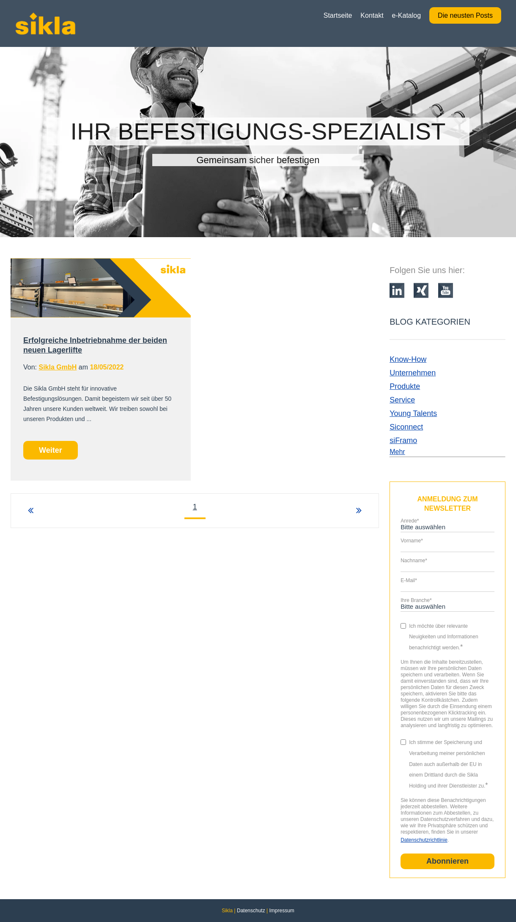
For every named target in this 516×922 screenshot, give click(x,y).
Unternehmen (413, 373)
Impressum (281, 911)
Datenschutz (251, 911)
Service (402, 400)
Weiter (50, 450)
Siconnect (406, 427)
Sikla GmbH (57, 367)
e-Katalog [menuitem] (406, 15)
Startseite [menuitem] (338, 15)
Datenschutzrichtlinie (424, 840)
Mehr (397, 451)
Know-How (408, 359)
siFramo (403, 440)
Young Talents (413, 413)
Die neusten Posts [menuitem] (465, 15)
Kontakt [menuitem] (371, 15)
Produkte (405, 386)
